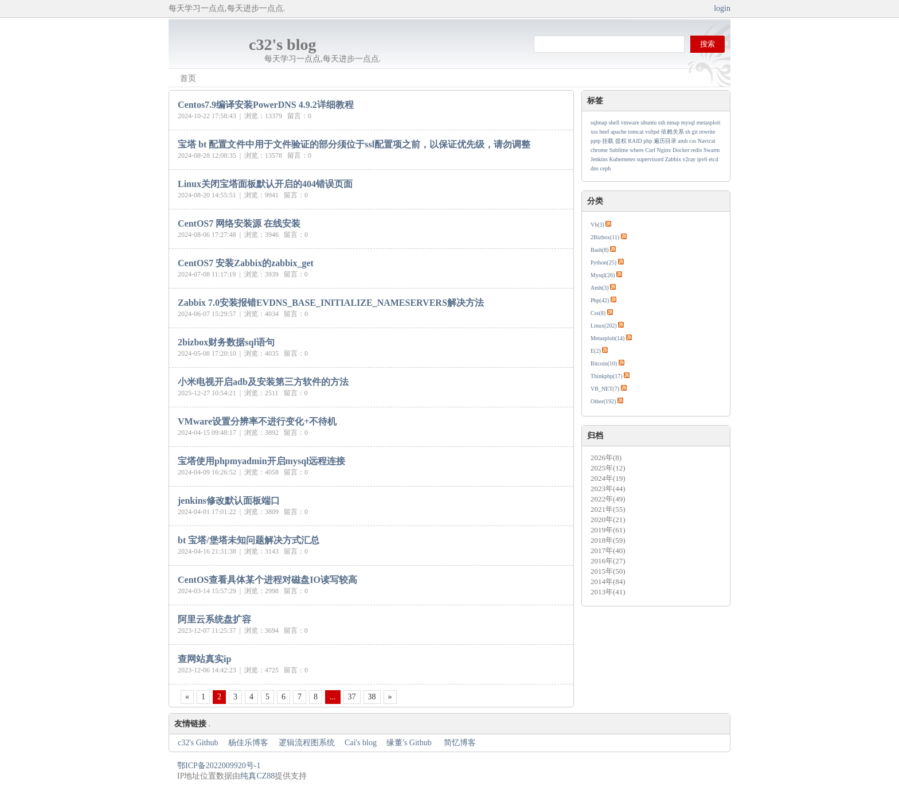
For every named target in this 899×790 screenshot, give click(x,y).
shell (613, 122)
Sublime (618, 150)
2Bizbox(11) (605, 237)
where (636, 150)
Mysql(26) (603, 275)
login (722, 8)
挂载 (607, 141)
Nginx (664, 150)
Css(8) (598, 313)
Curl (650, 150)
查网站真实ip (204, 659)
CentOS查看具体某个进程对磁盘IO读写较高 (267, 580)
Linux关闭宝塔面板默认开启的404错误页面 (265, 184)
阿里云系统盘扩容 (214, 619)
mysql (688, 122)
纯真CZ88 (257, 776)
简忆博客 (460, 742)
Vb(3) (597, 224)
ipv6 (702, 159)
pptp (596, 141)
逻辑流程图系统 (307, 742)
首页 (188, 78)
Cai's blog (361, 742)
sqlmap (599, 122)
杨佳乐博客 (248, 742)
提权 (621, 141)
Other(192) (603, 401)
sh (687, 132)
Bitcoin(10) (604, 363)
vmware (630, 122)
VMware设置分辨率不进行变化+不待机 (257, 421)
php (647, 141)
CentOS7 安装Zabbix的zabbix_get (246, 263)
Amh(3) (600, 288)
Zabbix (673, 159)
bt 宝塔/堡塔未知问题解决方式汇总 (248, 540)
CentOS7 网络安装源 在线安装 (239, 223)
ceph (605, 168)
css (692, 141)
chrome (599, 150)
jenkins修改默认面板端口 (229, 500)
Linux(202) (604, 325)
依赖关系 (672, 132)
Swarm (711, 150)
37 (352, 696)
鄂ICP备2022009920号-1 (218, 765)
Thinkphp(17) (607, 376)
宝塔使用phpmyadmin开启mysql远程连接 (262, 461)
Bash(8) (600, 250)
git (694, 132)
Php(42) (600, 300)
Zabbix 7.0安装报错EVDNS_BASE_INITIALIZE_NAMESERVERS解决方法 (331, 303)
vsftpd (652, 132)
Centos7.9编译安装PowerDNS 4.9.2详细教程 (266, 105)
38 (372, 696)
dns (595, 168)
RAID (635, 141)
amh (682, 141)
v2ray (689, 159)
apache (619, 132)
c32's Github (198, 742)
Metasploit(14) (607, 338)
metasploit (709, 122)
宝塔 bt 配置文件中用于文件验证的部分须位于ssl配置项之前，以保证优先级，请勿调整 (354, 144)
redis (696, 150)
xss (594, 132)
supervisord (650, 159)
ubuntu (649, 122)
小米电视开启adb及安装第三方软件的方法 (263, 382)
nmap (673, 122)
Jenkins (599, 159)
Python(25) (603, 262)
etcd (713, 159)
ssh (662, 122)
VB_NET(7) (605, 389)
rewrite (707, 132)
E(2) (596, 351)
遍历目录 (665, 141)
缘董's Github (409, 742)
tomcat (635, 132)
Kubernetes (622, 159)
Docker (681, 150)
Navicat (707, 141)
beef (604, 132)
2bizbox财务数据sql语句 (226, 342)
